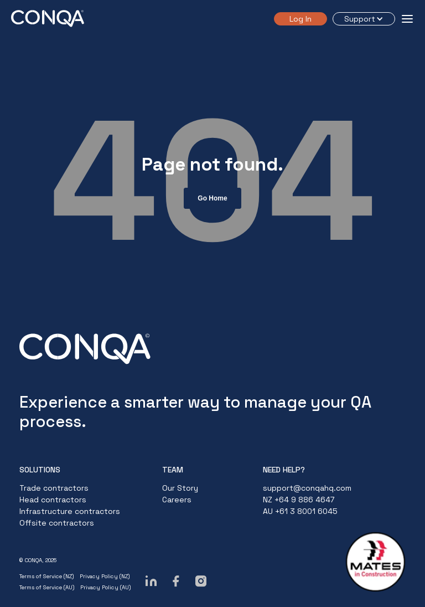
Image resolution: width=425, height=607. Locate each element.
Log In (300, 19)
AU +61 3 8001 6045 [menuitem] (300, 511)
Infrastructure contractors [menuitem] (69, 511)
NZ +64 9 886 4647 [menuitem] (298, 500)
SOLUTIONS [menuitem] (39, 470)
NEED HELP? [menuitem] (284, 470)
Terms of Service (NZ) (46, 576)
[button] (364, 19)
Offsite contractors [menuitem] (56, 523)
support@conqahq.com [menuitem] (307, 488)
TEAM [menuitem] (172, 470)
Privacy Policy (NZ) (105, 576)
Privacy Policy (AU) (105, 587)
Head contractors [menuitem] (52, 500)
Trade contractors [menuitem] (54, 488)
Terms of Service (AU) (47, 587)
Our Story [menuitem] (180, 488)
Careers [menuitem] (176, 500)
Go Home (212, 198)
